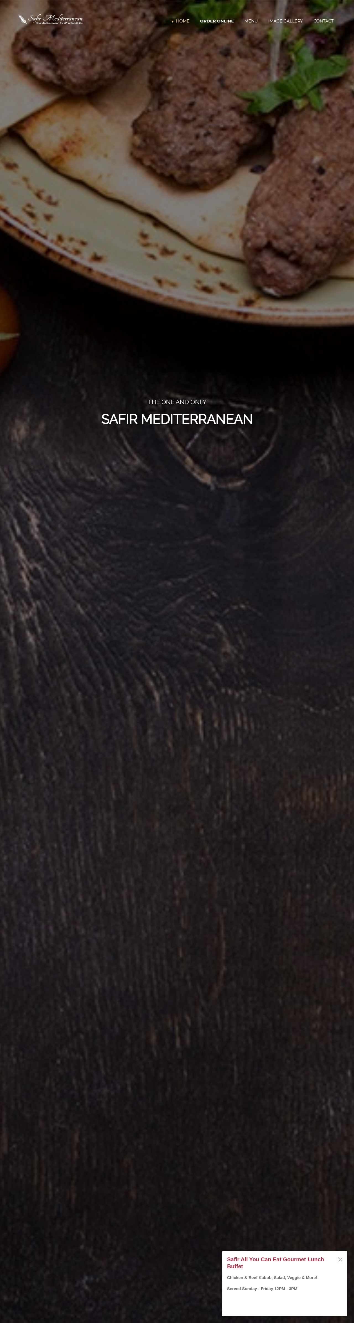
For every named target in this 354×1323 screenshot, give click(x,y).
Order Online (217, 21)
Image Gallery (285, 21)
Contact (323, 21)
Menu (251, 21)
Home (182, 21)
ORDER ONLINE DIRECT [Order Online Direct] (177, 444)
